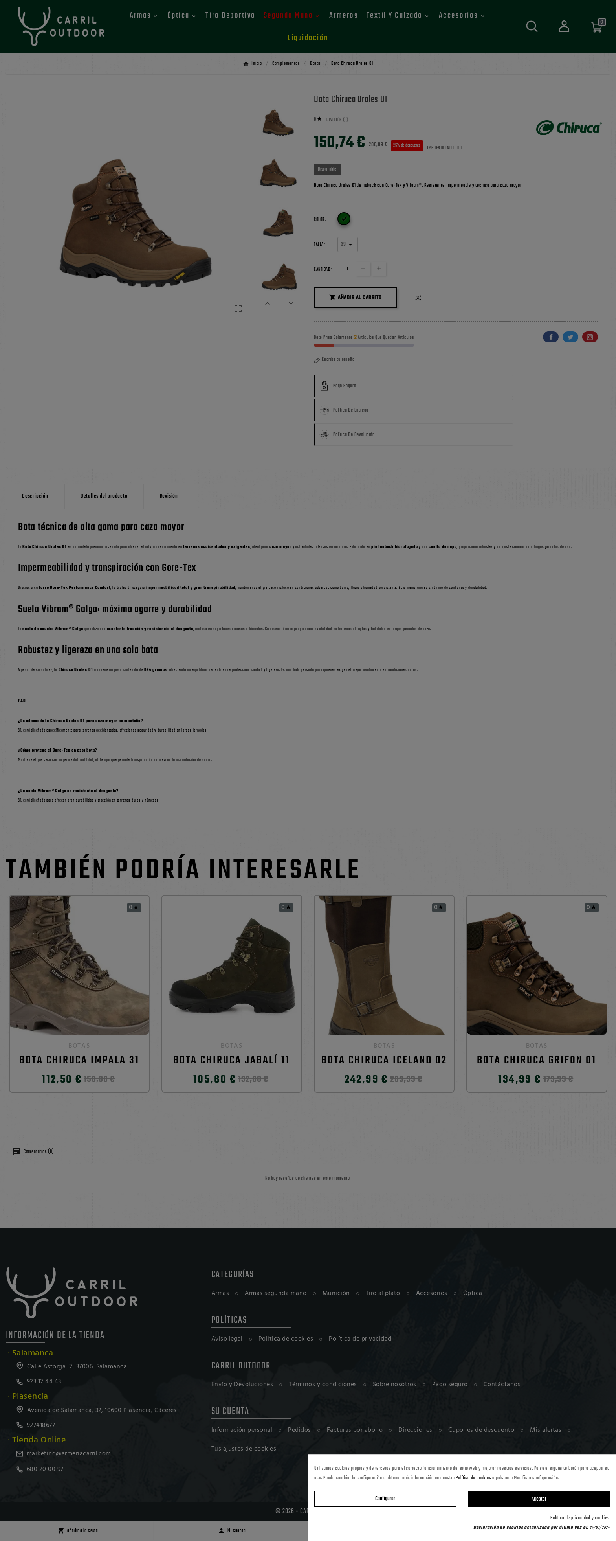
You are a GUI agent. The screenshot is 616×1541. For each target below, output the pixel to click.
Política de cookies (473, 1478)
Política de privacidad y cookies (580, 1518)
